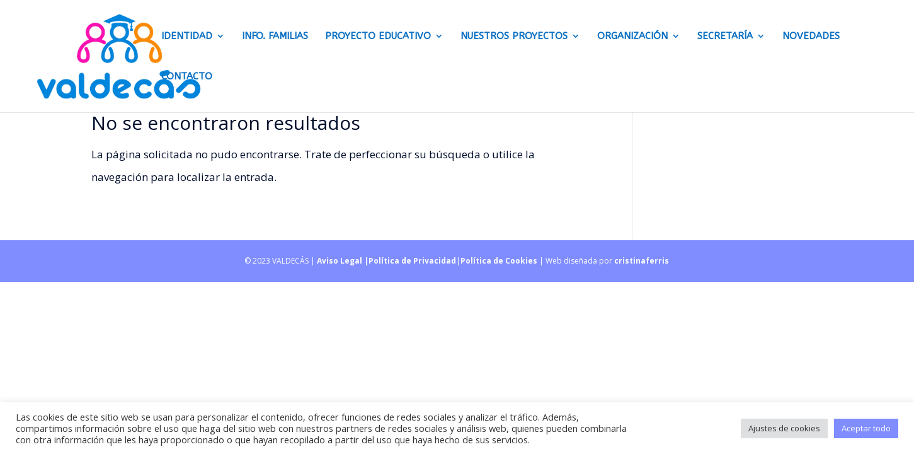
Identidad (186, 37)
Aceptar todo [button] (866, 428)
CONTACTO (186, 77)
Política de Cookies (498, 260)
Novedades (811, 37)
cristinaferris (641, 260)
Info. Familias (275, 37)
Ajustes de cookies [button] (784, 428)
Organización (632, 37)
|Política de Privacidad (410, 260)
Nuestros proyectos (514, 37)
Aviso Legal (340, 260)
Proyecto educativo (378, 37)
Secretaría (725, 37)
